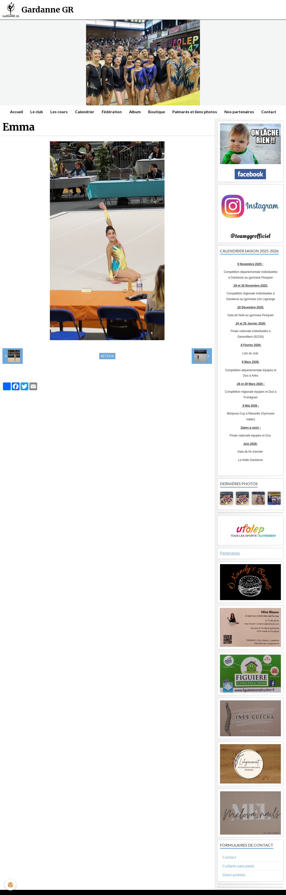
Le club (36, 111)
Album (135, 111)
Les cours (59, 111)
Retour (107, 356)
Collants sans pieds (238, 865)
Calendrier (84, 111)
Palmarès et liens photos (194, 111)
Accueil (16, 111)
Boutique (156, 111)
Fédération (112, 111)
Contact (268, 111)
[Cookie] (10, 884)
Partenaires (230, 553)
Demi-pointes (233, 874)
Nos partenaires (239, 111)
